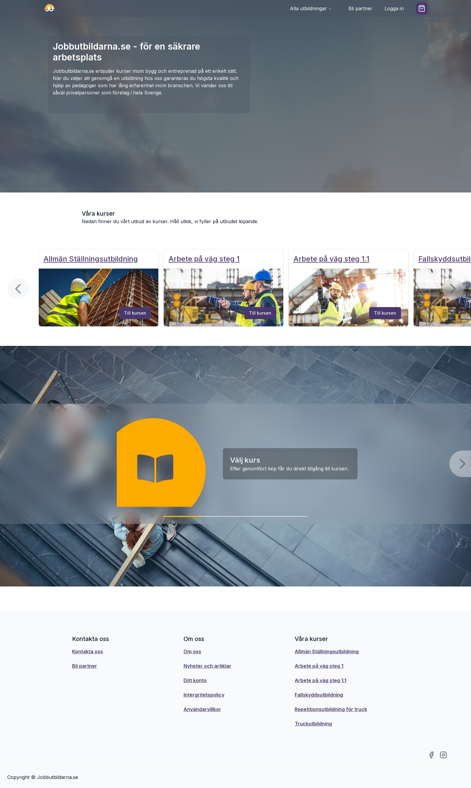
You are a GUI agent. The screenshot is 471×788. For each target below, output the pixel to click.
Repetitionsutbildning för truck (331, 709)
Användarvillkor (202, 709)
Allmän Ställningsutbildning (327, 651)
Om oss (192, 651)
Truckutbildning (313, 724)
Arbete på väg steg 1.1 (320, 680)
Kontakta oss (87, 651)
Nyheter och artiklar (207, 666)
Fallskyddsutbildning (319, 695)
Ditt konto (195, 680)
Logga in (394, 8)
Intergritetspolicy (204, 695)
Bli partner (360, 8)
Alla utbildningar (311, 8)
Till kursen (135, 313)
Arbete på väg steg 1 (319, 666)
